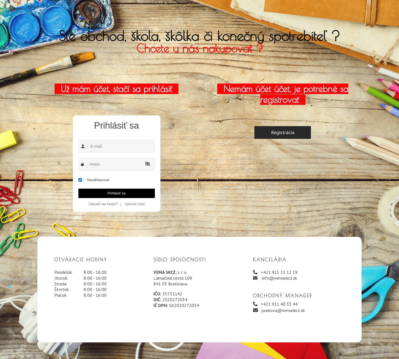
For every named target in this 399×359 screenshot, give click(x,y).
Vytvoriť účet (135, 204)
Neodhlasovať (98, 180)
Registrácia (282, 132)
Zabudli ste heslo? (103, 204)
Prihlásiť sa (117, 193)
